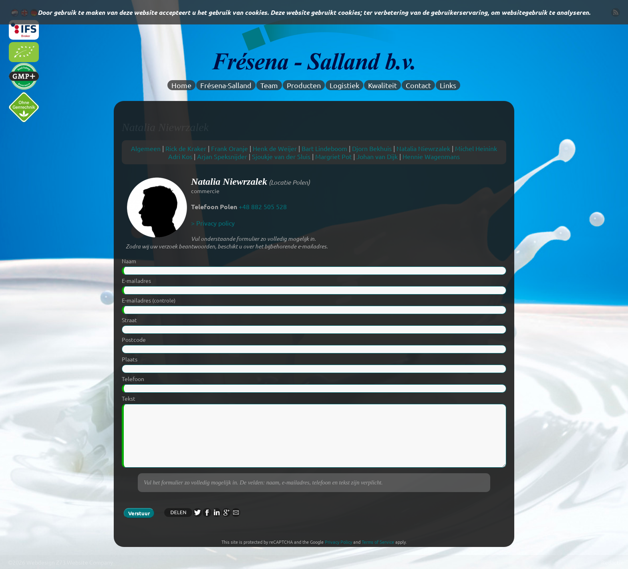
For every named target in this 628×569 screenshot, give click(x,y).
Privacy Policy (338, 542)
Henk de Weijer (275, 148)
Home (181, 85)
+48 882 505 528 (263, 206)
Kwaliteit (382, 85)
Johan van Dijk (377, 156)
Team (269, 85)
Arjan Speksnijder (222, 156)
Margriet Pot (333, 156)
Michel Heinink (476, 148)
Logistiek (344, 85)
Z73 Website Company (84, 562)
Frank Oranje (229, 148)
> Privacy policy (213, 223)
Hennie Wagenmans (431, 156)
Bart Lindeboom (324, 148)
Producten (304, 85)
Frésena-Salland (226, 85)
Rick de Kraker (185, 148)
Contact (418, 85)
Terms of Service (378, 542)
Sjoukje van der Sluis (281, 156)
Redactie (612, 562)
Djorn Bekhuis (372, 148)
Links (448, 85)
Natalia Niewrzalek (423, 148)
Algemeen (146, 148)
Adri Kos (180, 156)
